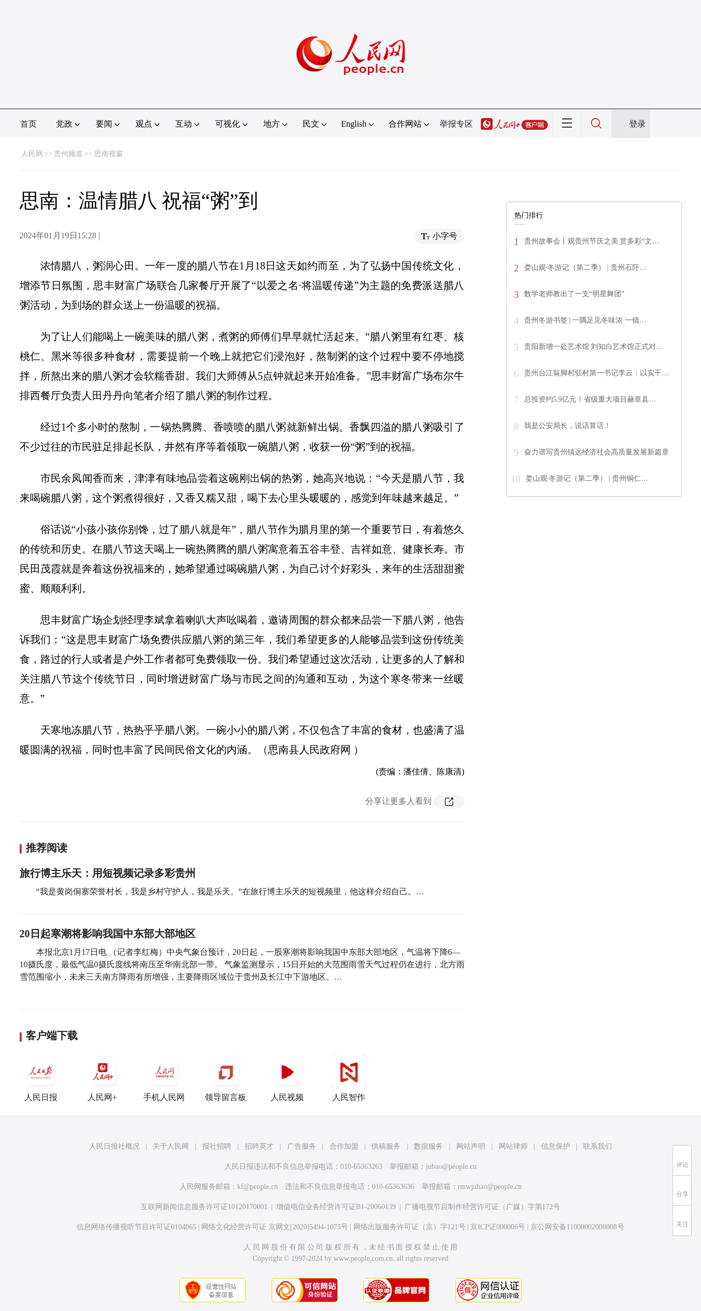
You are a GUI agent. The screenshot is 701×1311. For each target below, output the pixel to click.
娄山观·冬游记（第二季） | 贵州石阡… (585, 267)
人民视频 (287, 1078)
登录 (637, 123)
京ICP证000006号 (497, 1227)
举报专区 (456, 123)
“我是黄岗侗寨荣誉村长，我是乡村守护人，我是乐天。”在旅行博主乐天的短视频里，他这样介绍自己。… (230, 891)
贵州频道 (68, 154)
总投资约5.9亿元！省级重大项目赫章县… (590, 399)
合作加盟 (344, 1146)
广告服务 (301, 1146)
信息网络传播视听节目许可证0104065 (136, 1227)
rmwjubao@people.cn (490, 1187)
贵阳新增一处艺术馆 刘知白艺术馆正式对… (594, 346)
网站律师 (513, 1146)
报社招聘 (216, 1146)
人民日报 (41, 1078)
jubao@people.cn (451, 1166)
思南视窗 (108, 154)
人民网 (32, 154)
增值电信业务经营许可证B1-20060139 (336, 1207)
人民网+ (102, 1078)
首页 (28, 123)
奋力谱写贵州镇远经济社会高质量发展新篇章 (596, 452)
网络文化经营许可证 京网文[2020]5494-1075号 (274, 1227)
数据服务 (428, 1146)
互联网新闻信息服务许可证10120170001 (204, 1207)
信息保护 (555, 1146)
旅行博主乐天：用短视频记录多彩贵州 (108, 873)
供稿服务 (385, 1146)
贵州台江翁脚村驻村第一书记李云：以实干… (596, 373)
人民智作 (349, 1078)
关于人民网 (171, 1146)
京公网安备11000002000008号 (577, 1227)
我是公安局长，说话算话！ (567, 426)
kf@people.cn (257, 1187)
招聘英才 (259, 1146)
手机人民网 (164, 1078)
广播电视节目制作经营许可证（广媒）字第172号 (482, 1207)
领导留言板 (225, 1078)
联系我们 (597, 1146)
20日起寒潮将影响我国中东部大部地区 (108, 933)
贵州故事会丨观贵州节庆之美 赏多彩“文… (592, 241)
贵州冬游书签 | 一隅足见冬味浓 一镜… (585, 320)
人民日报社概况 (114, 1146)
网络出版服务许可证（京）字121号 (409, 1227)
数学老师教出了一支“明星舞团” (574, 294)
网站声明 (470, 1146)
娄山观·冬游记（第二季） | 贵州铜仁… (587, 478)
